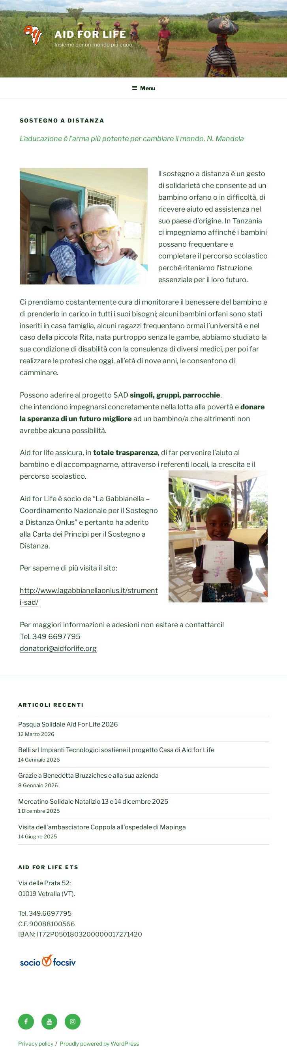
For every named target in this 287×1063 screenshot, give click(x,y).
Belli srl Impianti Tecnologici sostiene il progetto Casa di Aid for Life (116, 750)
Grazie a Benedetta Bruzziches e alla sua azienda (88, 775)
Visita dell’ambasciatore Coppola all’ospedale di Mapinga (102, 827)
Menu (143, 88)
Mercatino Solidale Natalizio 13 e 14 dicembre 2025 (93, 801)
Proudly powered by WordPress (99, 1043)
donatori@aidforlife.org (58, 648)
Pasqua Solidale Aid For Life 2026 (68, 724)
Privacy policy (35, 1043)
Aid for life (90, 34)
